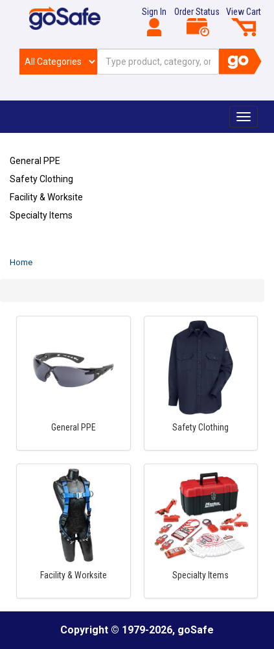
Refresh (34, 246)
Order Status (197, 21)
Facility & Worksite (46, 197)
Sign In (154, 21)
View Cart (243, 21)
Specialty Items (41, 215)
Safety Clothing (41, 179)
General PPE (35, 161)
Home (21, 262)
